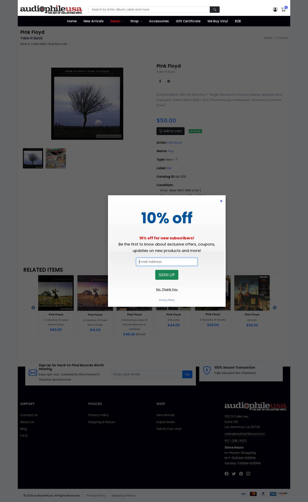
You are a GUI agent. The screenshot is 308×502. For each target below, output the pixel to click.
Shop (134, 21)
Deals (115, 21)
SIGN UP (167, 275)
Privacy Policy (167, 300)
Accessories (159, 21)
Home (72, 21)
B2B (238, 21)
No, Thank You (167, 289)
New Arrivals (94, 21)
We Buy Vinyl (217, 21)
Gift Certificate (188, 21)
